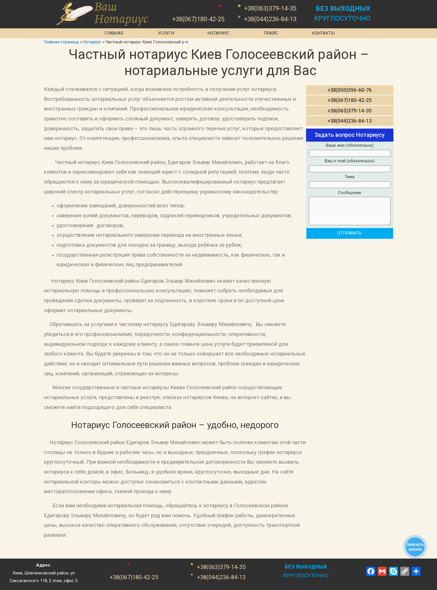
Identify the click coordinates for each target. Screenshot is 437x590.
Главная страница (61, 41)
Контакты (323, 33)
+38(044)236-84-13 (350, 121)
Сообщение (350, 209)
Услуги (166, 33)
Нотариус (218, 33)
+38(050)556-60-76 (350, 90)
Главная (113, 33)
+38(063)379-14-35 (350, 111)
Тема (350, 181)
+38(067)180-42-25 (350, 100)
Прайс (271, 33)
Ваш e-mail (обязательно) (350, 165)
